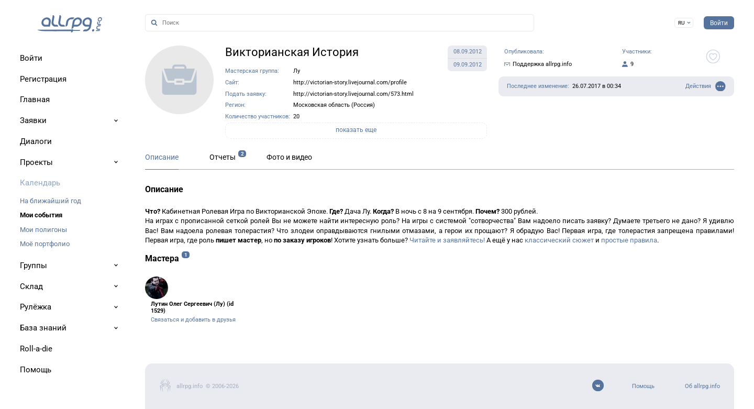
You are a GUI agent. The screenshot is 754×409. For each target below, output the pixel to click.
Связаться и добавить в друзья (193, 319)
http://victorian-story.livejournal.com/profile (350, 82)
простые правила (629, 240)
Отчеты (222, 157)
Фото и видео (289, 157)
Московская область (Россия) (334, 105)
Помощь (643, 386)
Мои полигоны (43, 230)
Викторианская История (292, 52)
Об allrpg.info (702, 386)
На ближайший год (50, 201)
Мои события (41, 215)
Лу (296, 71)
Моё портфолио (45, 244)
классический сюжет (559, 240)
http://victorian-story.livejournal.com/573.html (353, 94)
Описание (162, 157)
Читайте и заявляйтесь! (447, 240)
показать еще (356, 130)
